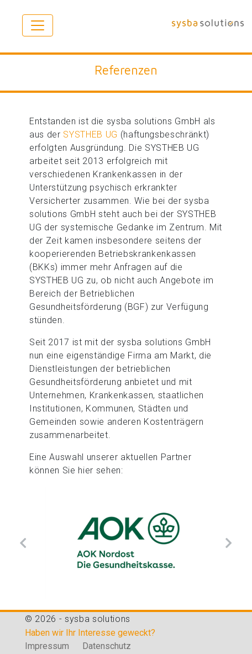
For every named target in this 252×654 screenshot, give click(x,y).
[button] (23, 542)
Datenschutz (106, 646)
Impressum (48, 646)
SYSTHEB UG (90, 134)
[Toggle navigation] (37, 25)
